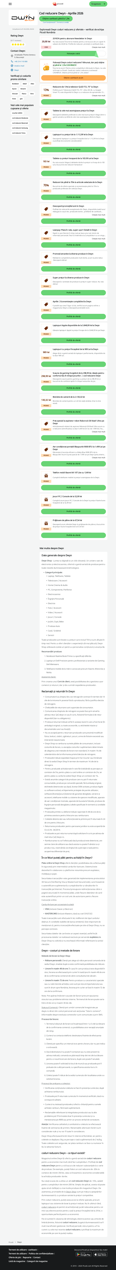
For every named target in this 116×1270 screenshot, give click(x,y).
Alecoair (15, 94)
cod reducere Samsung (20, 128)
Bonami (23, 89)
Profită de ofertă (73, 102)
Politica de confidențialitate (41, 1253)
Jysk (21, 99)
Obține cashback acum (73, 78)
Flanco (24, 94)
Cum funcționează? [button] (49, 22)
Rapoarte (27, 1257)
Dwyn (16, 70)
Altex (32, 84)
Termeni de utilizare (18, 1253)
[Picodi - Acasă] (58, 4)
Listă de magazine (17, 1261)
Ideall (25, 84)
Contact (36, 1257)
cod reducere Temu (18, 133)
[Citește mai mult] (98, 47)
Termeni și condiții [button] (63, 22)
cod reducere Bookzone (20, 118)
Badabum (15, 84)
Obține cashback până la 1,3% (55, 18)
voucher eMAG (17, 113)
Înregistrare (96, 4)
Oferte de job (15, 1257)
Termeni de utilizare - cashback (23, 1249)
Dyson (14, 89)
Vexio (14, 99)
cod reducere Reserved (20, 123)
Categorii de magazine (37, 1261)
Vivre (32, 94)
